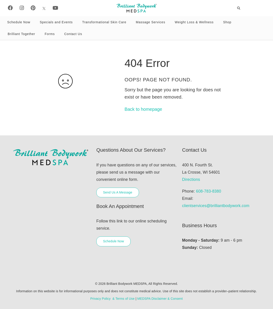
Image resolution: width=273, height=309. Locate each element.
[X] (44, 8)
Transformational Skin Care (104, 22)
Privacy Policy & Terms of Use (112, 298)
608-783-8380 (208, 191)
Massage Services (150, 22)
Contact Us (73, 34)
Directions (191, 179)
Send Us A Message (117, 192)
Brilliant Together (21, 34)
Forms (50, 34)
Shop (227, 22)
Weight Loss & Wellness (194, 22)
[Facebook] (10, 8)
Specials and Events (56, 22)
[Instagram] (22, 8)
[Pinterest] (33, 8)
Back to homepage (143, 109)
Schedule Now (18, 22)
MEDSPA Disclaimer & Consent (160, 298)
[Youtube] (55, 8)
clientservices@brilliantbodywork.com (215, 205)
